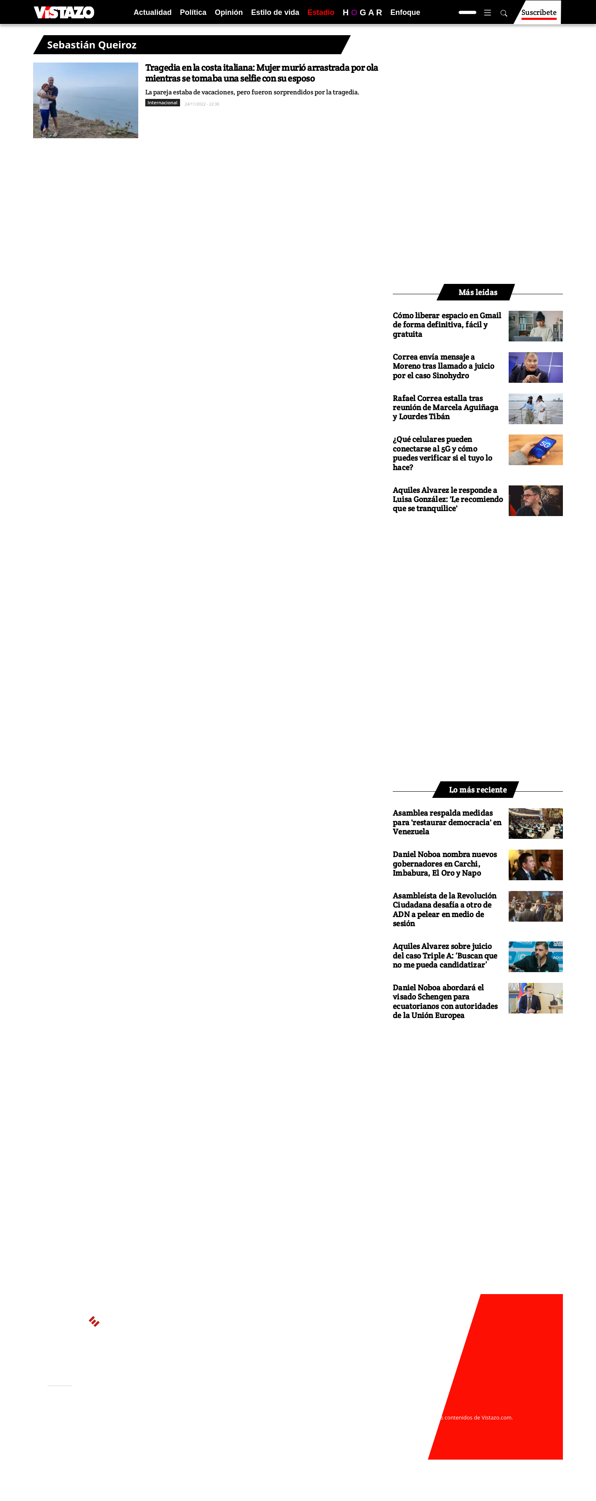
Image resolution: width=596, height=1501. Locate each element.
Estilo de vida (275, 12)
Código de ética (161, 1433)
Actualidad (153, 12)
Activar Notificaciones (90, 1420)
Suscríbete (539, 15)
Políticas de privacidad (171, 1425)
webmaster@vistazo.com (394, 1409)
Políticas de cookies (232, 1425)
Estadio (321, 12)
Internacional (163, 102)
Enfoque (405, 12)
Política (193, 12)
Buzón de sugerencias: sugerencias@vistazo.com (205, 1442)
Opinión (229, 12)
